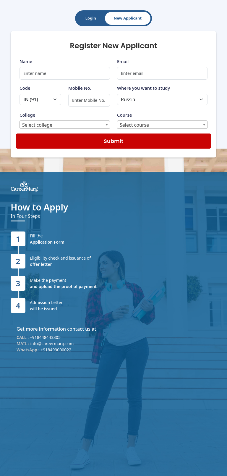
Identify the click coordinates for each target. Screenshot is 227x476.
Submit (113, 141)
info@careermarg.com (52, 343)
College (27, 115)
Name (26, 61)
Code (25, 88)
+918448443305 (45, 337)
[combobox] (65, 124)
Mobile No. (79, 88)
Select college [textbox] (37, 125)
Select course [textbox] (134, 125)
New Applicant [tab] (128, 18)
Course (124, 115)
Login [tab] (90, 18)
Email (123, 61)
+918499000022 (55, 350)
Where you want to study (143, 88)
